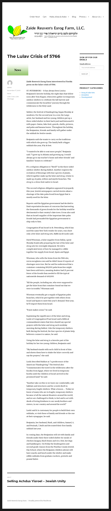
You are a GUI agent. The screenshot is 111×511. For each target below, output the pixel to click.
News (9, 93)
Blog (74, 17)
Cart (45, 17)
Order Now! (35, 17)
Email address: (85, 64)
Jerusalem (85, 95)
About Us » (96, 17)
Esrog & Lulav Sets (88, 93)
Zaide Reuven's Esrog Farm (17, 501)
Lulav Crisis (11, 96)
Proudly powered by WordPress (40, 501)
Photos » (83, 17)
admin (9, 87)
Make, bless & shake (58, 17)
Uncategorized (86, 97)
